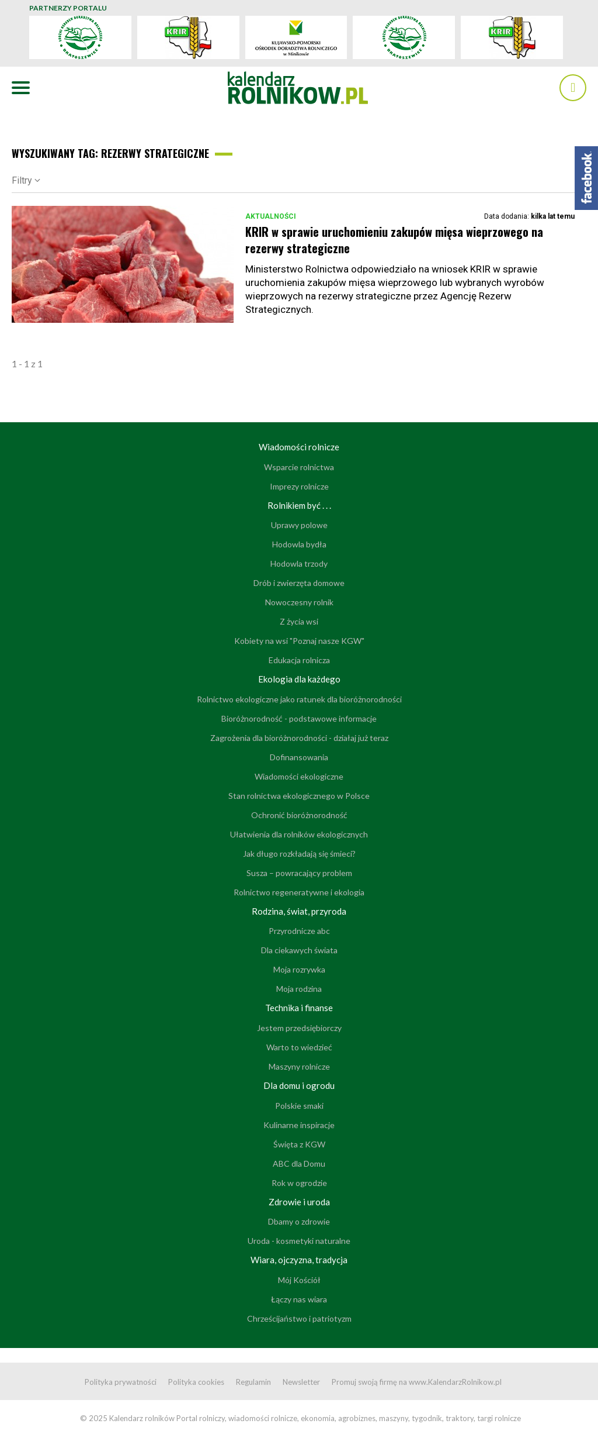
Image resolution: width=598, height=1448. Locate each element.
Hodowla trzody (299, 563)
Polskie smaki (299, 1106)
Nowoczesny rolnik (299, 602)
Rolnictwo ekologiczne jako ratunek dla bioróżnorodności (299, 699)
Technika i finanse (299, 1007)
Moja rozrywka (299, 969)
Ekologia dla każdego (299, 679)
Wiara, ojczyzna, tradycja (299, 1259)
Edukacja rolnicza (299, 660)
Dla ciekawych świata (299, 950)
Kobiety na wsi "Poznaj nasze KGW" (299, 641)
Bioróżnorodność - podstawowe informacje (299, 718)
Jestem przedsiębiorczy (299, 1028)
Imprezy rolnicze (299, 486)
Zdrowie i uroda (299, 1202)
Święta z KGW (299, 1144)
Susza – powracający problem (299, 873)
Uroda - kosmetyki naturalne (299, 1241)
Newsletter (301, 1382)
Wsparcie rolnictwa (299, 467)
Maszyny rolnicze (299, 1066)
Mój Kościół (299, 1280)
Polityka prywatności (121, 1382)
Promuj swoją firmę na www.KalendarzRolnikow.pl (417, 1382)
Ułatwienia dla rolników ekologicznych (299, 834)
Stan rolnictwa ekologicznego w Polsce (299, 796)
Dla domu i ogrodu (299, 1085)
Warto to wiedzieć (299, 1047)
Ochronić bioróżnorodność (299, 815)
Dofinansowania (299, 757)
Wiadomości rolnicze (299, 447)
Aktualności (270, 216)
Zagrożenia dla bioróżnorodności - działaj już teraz (299, 738)
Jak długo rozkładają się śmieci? (299, 854)
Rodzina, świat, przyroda (299, 911)
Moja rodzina (299, 989)
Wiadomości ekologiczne (299, 776)
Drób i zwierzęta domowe (299, 583)
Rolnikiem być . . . (299, 505)
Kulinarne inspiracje (299, 1125)
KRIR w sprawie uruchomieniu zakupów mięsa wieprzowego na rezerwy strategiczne (394, 240)
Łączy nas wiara (299, 1299)
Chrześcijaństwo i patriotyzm (299, 1318)
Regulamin (253, 1382)
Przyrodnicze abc (299, 931)
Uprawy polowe (299, 525)
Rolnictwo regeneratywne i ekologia (299, 892)
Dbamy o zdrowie (299, 1221)
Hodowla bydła (299, 544)
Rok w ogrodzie (299, 1183)
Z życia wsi (299, 621)
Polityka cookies (196, 1382)
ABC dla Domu (299, 1163)
